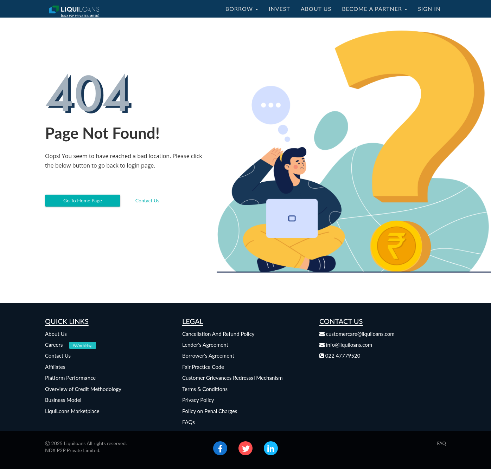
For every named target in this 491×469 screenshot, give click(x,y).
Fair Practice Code (203, 367)
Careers (70, 344)
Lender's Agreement (205, 344)
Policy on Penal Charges (209, 411)
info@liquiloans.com (345, 344)
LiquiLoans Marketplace (72, 411)
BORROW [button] (241, 8)
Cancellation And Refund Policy (218, 334)
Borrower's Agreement (208, 355)
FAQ (441, 443)
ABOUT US (316, 8)
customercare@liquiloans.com (357, 334)
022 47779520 (339, 355)
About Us (56, 334)
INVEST (279, 8)
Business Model (63, 400)
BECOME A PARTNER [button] (374, 8)
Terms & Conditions (205, 389)
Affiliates (55, 367)
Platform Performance (70, 377)
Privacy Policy (198, 400)
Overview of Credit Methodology (83, 389)
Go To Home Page (82, 200)
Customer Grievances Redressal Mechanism (232, 377)
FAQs (188, 422)
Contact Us (147, 200)
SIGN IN (429, 8)
